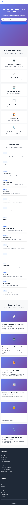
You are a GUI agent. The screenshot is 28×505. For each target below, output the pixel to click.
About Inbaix (3, 482)
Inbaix (3, 2)
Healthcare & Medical (5, 469)
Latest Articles (4, 481)
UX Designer (3, 459)
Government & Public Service (7, 471)
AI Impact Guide (4, 486)
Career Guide (3, 484)
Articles (22, 1)
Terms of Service (4, 494)
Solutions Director (4, 453)
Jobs (19, 1)
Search (14, 23)
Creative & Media (4, 474)
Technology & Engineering (6, 467)
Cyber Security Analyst (5, 461)
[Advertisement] (14, 33)
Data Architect (4, 457)
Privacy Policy (4, 492)
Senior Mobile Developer (6, 455)
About (25, 1)
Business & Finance (5, 473)
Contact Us (3, 496)
